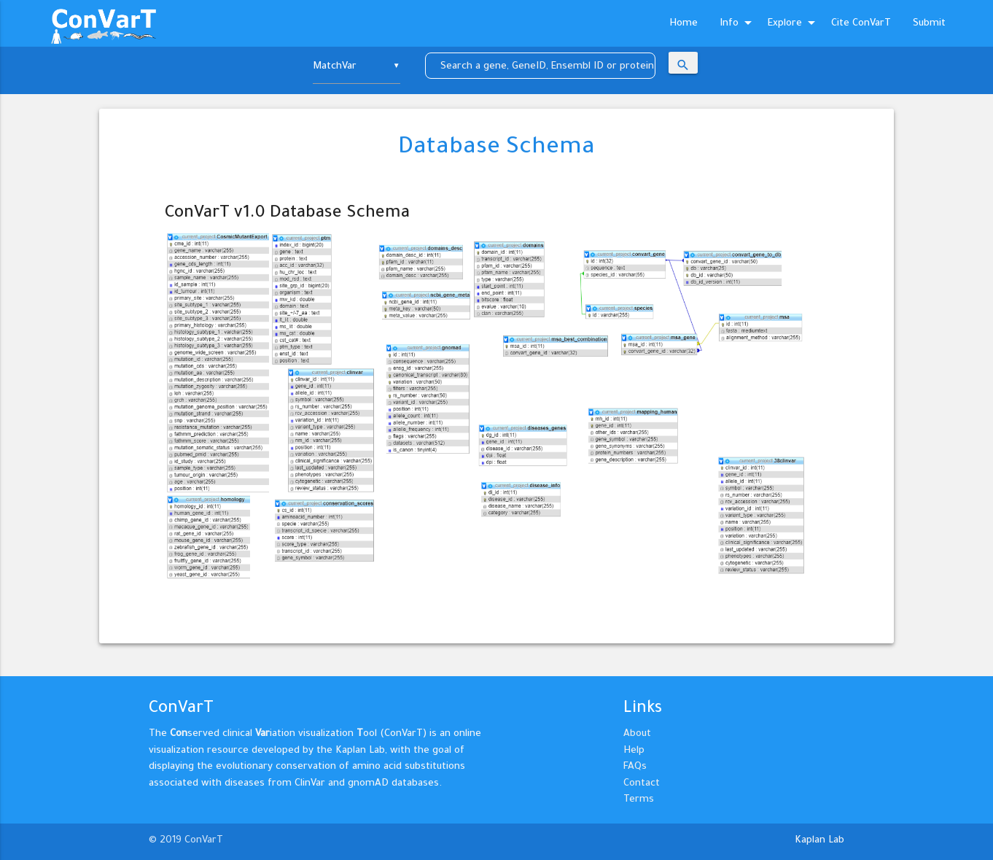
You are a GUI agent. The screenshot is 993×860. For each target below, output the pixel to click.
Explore (794, 24)
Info (738, 24)
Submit (929, 23)
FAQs (635, 767)
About (637, 734)
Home (683, 23)
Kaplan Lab (819, 840)
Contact (641, 783)
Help (634, 750)
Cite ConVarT (861, 23)
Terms (638, 799)
